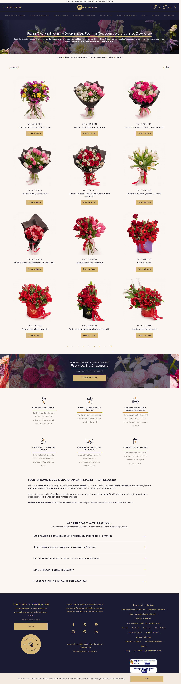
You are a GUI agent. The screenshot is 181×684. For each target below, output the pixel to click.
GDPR (143, 646)
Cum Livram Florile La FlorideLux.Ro (143, 623)
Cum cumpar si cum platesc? (143, 614)
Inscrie (31, 626)
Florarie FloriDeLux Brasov (133, 610)
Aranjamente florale (84, 16)
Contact (150, 605)
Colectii (125, 628)
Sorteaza (14, 67)
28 (111, 347)
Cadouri (136, 628)
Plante (155, 16)
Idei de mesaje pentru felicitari (148, 651)
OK (146, 679)
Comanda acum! (89, 378)
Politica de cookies (153, 642)
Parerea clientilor (143, 619)
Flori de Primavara (39, 16)
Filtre (167, 67)
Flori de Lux (106, 16)
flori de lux (87, 7)
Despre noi (138, 605)
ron (169, 7)
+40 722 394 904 (13, 7)
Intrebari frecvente (157, 610)
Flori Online (160, 628)
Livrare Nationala (143, 637)
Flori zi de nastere (127, 16)
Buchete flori (61, 16)
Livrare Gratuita (135, 632)
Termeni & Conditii (133, 642)
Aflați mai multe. (117, 679)
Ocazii (144, 16)
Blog (128, 651)
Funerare (169, 16)
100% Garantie (152, 632)
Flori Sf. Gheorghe (15, 16)
